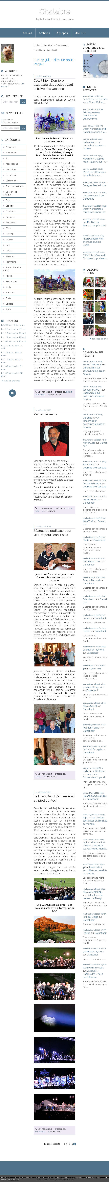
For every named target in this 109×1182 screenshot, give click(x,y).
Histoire (9, 233)
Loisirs (9, 250)
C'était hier (11, 169)
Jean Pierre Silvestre (93, 967)
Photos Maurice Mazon (12, 269)
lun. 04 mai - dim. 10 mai (13, 325)
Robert (86, 618)
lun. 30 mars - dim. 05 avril (12, 347)
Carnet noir (11, 174)
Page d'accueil (62, 45)
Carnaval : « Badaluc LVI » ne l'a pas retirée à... (93, 973)
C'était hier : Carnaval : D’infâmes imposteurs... (95, 257)
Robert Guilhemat (92, 364)
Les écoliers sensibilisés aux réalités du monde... (95, 820)
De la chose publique (10, 193)
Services (10, 292)
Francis (86, 631)
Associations (12, 163)
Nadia (86, 540)
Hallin (86, 771)
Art (7, 158)
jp (84, 668)
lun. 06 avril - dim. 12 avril (13, 341)
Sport (8, 309)
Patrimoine (11, 261)
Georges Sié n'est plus (94, 185)
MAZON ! (80, 33)
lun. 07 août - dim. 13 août (46, 50)
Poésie (9, 275)
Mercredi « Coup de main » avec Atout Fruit (95, 160)
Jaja (85, 817)
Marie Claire (89, 442)
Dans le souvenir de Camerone (93, 197)
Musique (10, 256)
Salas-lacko (89, 464)
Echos (8, 200)
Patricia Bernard (91, 580)
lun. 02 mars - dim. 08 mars (12, 374)
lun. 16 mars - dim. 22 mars (12, 361)
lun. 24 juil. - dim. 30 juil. (43, 45)
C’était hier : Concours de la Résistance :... (94, 174)
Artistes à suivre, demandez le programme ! (91, 115)
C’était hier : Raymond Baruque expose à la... (94, 130)
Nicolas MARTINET (93, 892)
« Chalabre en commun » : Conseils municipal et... (94, 774)
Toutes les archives (10, 380)
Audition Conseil (91, 727)
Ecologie (9, 205)
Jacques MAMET (92, 389)
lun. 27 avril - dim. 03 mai (13, 329)
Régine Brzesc (90, 499)
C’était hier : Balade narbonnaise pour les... (94, 210)
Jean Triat (88, 521)
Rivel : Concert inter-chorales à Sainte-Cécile (93, 241)
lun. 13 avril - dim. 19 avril (13, 337)
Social (8, 298)
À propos (62, 33)
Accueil (27, 33)
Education (10, 211)
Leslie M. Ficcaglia (92, 749)
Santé (8, 286)
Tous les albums (100, 338)
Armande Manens (92, 483)
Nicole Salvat (90, 706)
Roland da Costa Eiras (95, 795)
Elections (10, 217)
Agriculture (11, 147)
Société (9, 303)
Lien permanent (43, 392)
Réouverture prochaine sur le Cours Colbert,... (95, 101)
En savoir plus (13, 1180)
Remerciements (45, 414)
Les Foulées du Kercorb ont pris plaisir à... (95, 225)
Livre (8, 245)
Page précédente (52, 1144)
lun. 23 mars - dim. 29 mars (12, 354)
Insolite (9, 239)
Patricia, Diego (90, 916)
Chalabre (54, 11)
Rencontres (11, 281)
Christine (87, 417)
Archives (44, 33)
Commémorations (14, 186)
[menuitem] (27, 33)
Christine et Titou (92, 561)
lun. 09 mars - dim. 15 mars (12, 367)
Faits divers (11, 222)
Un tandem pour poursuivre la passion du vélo (94, 145)
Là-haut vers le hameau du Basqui (92, 897)
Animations (11, 152)
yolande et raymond (93, 649)
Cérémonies (12, 180)
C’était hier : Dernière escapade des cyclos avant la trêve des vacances (53, 85)
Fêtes (8, 228)
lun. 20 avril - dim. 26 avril (13, 333)
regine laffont (90, 842)
